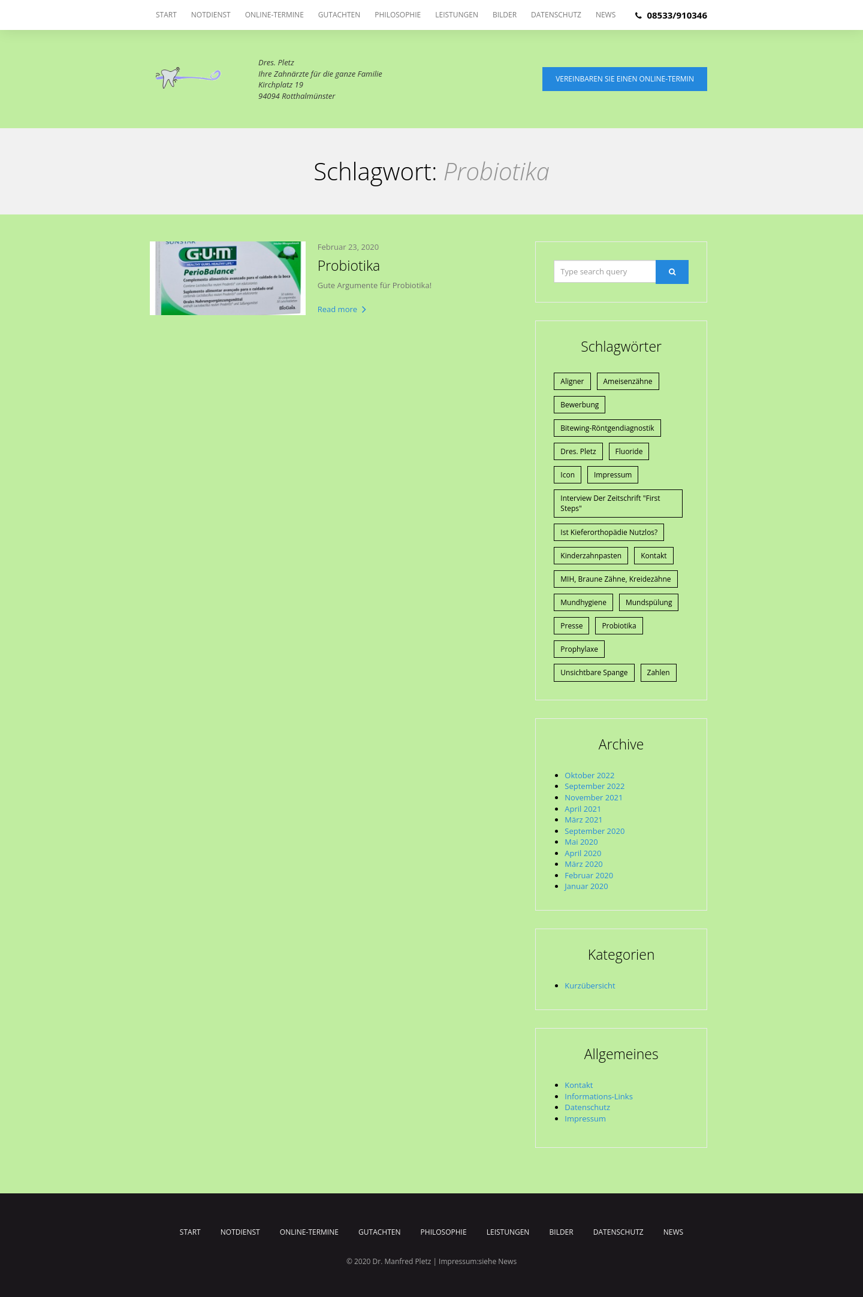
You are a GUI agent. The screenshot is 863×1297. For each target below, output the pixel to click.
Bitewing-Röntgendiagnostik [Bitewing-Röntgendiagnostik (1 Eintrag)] (607, 428)
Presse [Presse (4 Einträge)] (571, 626)
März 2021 (583, 819)
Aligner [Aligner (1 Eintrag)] (572, 381)
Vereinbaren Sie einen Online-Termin (625, 79)
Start (166, 15)
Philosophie (398, 15)
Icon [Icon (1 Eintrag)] (567, 475)
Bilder (505, 15)
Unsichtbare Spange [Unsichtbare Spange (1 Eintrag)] (593, 672)
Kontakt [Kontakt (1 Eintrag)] (653, 556)
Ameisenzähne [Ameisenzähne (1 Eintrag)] (628, 381)
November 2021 (594, 797)
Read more (342, 309)
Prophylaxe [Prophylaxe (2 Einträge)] (579, 649)
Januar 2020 (586, 886)
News (605, 15)
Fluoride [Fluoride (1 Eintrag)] (629, 451)
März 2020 (583, 863)
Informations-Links (599, 1096)
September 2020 (594, 831)
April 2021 (583, 808)
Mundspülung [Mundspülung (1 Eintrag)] (649, 602)
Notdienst (211, 15)
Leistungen (456, 15)
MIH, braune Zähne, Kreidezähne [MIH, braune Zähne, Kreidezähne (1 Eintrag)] (615, 579)
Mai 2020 (581, 841)
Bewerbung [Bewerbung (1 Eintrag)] (579, 405)
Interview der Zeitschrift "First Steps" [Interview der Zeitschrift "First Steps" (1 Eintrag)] (610, 503)
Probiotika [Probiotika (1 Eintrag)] (619, 626)
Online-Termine (274, 15)
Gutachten (339, 15)
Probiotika (349, 265)
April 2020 (583, 853)
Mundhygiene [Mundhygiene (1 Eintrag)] (583, 602)
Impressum (585, 1118)
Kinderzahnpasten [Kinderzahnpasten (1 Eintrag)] (590, 556)
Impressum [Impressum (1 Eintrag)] (613, 475)
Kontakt (579, 1085)
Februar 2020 (589, 875)
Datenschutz (556, 15)
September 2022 (594, 786)
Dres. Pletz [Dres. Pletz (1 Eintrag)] (578, 451)
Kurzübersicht (590, 985)
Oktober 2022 (589, 775)
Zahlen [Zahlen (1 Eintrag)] (658, 672)
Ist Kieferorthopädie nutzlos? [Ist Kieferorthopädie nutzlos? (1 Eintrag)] (608, 532)
